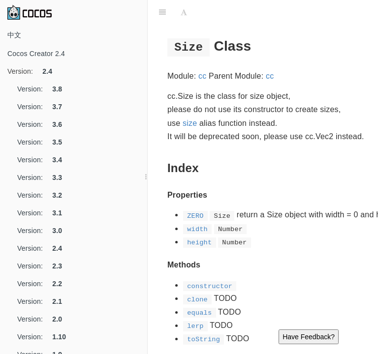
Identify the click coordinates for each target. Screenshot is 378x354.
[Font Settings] (183, 12)
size (190, 123)
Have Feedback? (309, 337)
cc (202, 76)
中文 (14, 35)
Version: (33, 71)
